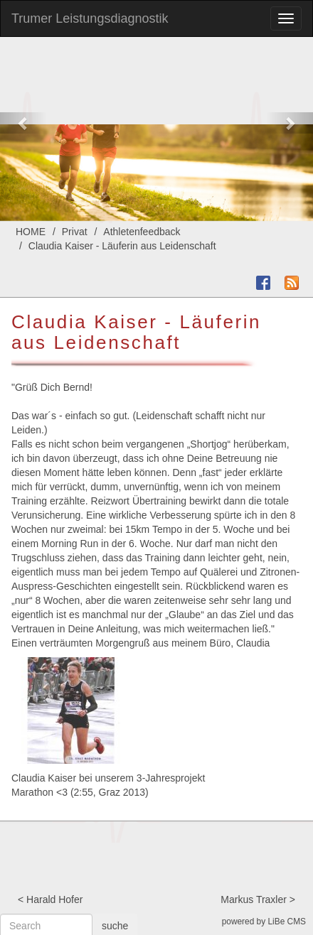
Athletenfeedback (141, 231)
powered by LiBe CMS (264, 921)
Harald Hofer (54, 899)
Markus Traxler (254, 899)
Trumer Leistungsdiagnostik (89, 18)
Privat (74, 231)
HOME (31, 231)
